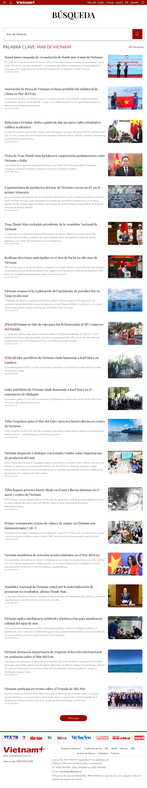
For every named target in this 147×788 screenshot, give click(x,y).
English (101, 2)
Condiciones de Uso (93, 748)
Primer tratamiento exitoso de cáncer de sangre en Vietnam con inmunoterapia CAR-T (50, 525)
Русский (134, 2)
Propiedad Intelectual (71, 748)
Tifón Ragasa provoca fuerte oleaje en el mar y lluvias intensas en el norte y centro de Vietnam (52, 492)
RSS (106, 748)
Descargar (73, 718)
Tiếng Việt (91, 2)
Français (110, 2)
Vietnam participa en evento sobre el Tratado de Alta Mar (45, 688)
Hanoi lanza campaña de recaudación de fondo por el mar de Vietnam (53, 57)
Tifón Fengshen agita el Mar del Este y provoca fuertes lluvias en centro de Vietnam (55, 423)
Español (119, 2)
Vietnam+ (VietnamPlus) (26, 2)
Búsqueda (73, 14)
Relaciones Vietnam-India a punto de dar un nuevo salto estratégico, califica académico (53, 124)
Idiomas (124, 748)
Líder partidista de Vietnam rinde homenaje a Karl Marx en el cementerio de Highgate (48, 391)
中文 (126, 2)
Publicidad (103, 753)
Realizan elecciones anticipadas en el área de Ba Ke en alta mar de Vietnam (51, 259)
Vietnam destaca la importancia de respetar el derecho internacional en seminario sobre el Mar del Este (53, 654)
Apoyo (114, 748)
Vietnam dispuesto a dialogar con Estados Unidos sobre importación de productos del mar (53, 455)
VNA (132, 748)
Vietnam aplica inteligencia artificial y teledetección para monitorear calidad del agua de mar (53, 620)
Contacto (115, 753)
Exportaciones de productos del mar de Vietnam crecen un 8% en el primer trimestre (52, 189)
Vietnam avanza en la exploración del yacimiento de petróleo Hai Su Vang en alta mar (52, 293)
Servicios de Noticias (86, 753)
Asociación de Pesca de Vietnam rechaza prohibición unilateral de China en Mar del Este (51, 91)
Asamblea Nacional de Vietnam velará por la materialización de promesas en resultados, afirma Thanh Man (49, 589)
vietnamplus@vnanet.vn (71, 771)
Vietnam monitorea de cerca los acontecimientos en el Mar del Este (52, 555)
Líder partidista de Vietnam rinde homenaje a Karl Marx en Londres (52, 360)
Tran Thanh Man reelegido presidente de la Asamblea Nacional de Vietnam (51, 226)
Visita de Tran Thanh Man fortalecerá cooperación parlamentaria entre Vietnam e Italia (55, 157)
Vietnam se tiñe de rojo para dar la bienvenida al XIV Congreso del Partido (54, 326)
